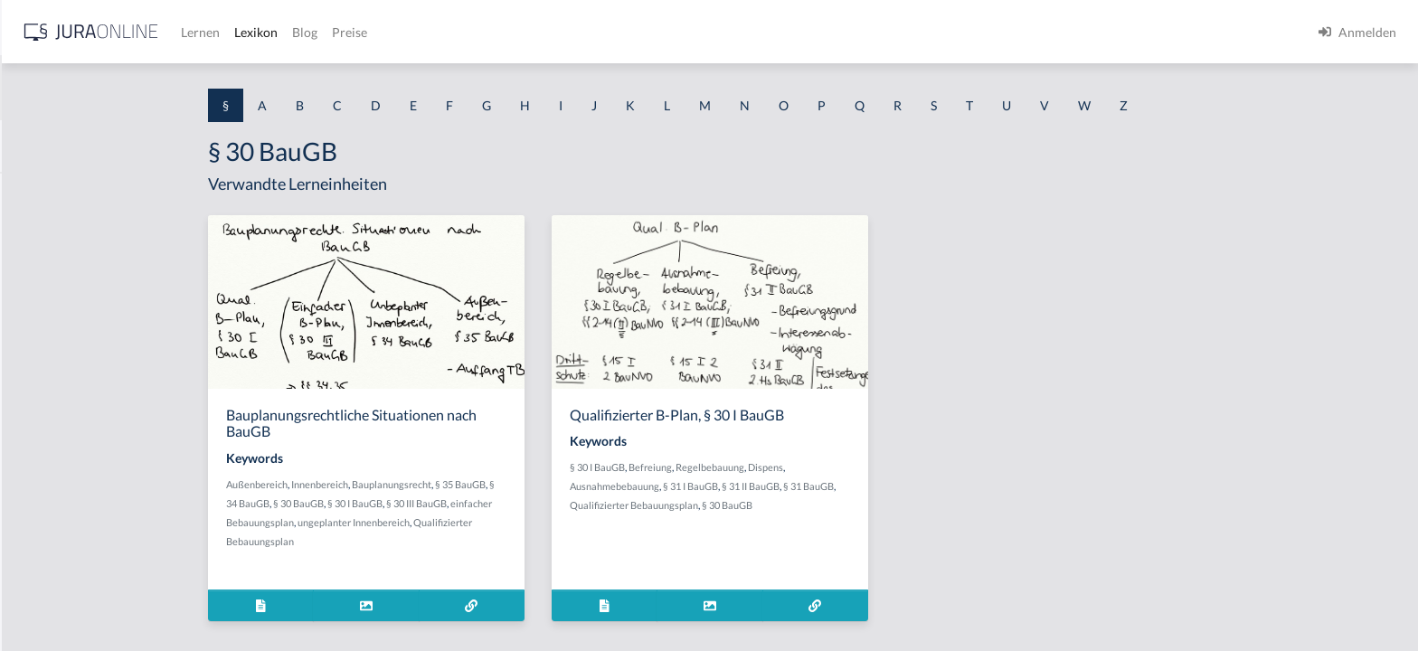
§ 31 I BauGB (834, 486)
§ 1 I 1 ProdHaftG (63, 395)
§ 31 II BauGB (894, 486)
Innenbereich (463, 484)
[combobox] (144, 88)
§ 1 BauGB (43, 233)
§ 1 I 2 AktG (46, 436)
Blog (592, 32)
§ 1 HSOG (41, 355)
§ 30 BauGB (442, 503)
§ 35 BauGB (604, 484)
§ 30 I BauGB (498, 503)
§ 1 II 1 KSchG (52, 599)
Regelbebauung (853, 467)
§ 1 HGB (37, 314)
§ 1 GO (33, 273)
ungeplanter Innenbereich (497, 522)
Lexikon (543, 32)
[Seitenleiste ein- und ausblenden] (260, 27)
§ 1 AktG (38, 192)
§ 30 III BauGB (560, 503)
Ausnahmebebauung (758, 486)
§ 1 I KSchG (46, 558)
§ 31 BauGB (952, 486)
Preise (637, 32)
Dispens (909, 467)
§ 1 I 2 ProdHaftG (63, 477)
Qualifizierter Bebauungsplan (778, 505)
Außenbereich (400, 484)
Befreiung (794, 467)
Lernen (487, 32)
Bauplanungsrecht (535, 484)
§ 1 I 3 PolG (46, 517)
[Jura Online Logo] (379, 32)
